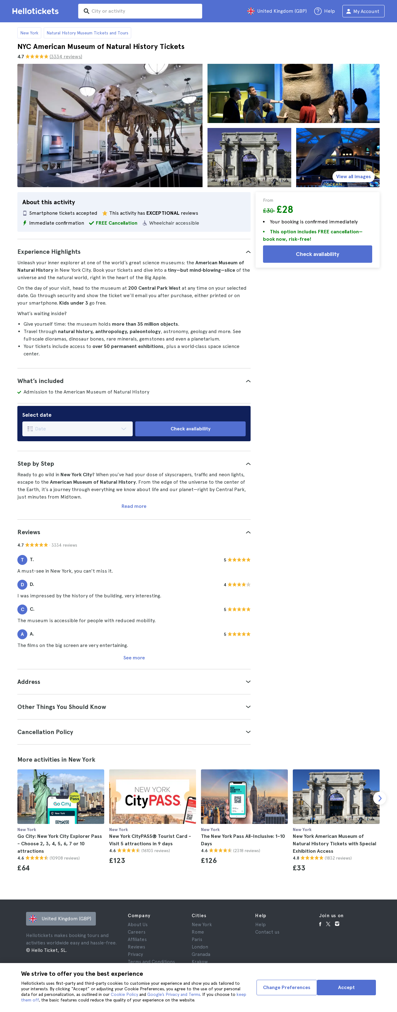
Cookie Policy (124, 994)
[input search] (140, 11)
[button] (134, 252)
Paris (197, 939)
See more (134, 658)
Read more (134, 506)
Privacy (135, 954)
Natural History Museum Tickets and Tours (87, 32)
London (200, 947)
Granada (201, 954)
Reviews (136, 947)
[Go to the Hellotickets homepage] (36, 11)
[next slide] (379, 798)
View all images (353, 176)
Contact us (267, 932)
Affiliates (137, 939)
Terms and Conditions (151, 962)
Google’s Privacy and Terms (173, 994)
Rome (198, 932)
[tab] (134, 252)
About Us (138, 924)
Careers (136, 932)
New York (29, 32)
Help (260, 924)
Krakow (200, 962)
